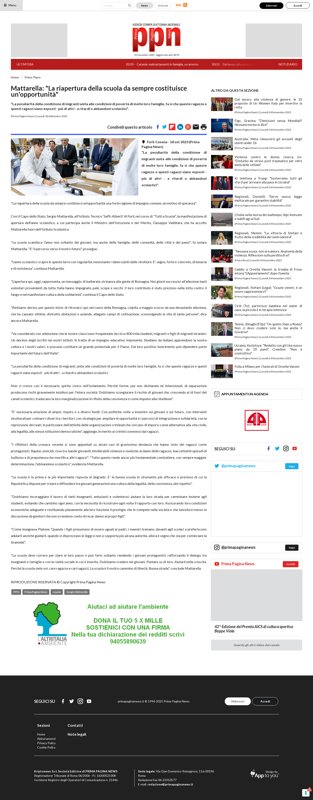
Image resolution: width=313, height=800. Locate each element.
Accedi (298, 5)
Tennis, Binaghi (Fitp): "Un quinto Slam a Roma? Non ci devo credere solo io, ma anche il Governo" (268, 328)
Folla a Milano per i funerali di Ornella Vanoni (267, 366)
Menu (9, 5)
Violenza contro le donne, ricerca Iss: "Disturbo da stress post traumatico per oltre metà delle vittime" (268, 161)
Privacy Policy (46, 743)
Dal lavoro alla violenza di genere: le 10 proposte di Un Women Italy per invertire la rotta (268, 103)
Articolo (163, 5)
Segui (292, 466)
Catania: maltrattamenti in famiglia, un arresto (172, 64)
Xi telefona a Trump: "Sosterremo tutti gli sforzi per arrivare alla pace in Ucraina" (268, 180)
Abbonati (271, 5)
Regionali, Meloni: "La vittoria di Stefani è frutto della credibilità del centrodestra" (268, 235)
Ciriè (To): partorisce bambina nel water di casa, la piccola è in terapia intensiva (268, 308)
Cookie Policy (46, 747)
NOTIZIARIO (288, 64)
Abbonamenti (46, 738)
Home (15, 77)
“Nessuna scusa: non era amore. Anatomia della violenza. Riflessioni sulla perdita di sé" (268, 253)
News (144, 5)
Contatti (75, 725)
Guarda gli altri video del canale (257, 645)
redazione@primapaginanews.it (170, 784)
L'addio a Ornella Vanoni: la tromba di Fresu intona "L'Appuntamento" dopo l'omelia (268, 271)
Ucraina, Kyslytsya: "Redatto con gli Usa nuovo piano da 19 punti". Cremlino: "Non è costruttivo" (268, 349)
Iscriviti (290, 564)
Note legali (77, 734)
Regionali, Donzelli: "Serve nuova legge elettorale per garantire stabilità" (268, 198)
